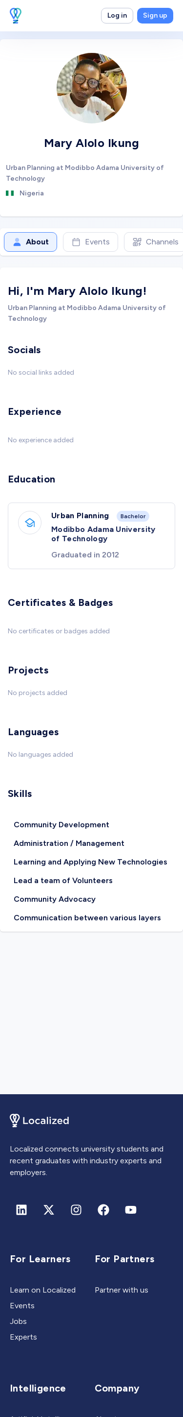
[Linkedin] (21, 1210)
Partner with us (121, 1290)
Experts (23, 1337)
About (30, 242)
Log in (117, 15)
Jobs (18, 1321)
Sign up (155, 15)
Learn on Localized (43, 1290)
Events (90, 242)
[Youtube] (130, 1210)
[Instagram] (76, 1210)
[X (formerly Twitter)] (49, 1210)
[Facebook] (103, 1210)
